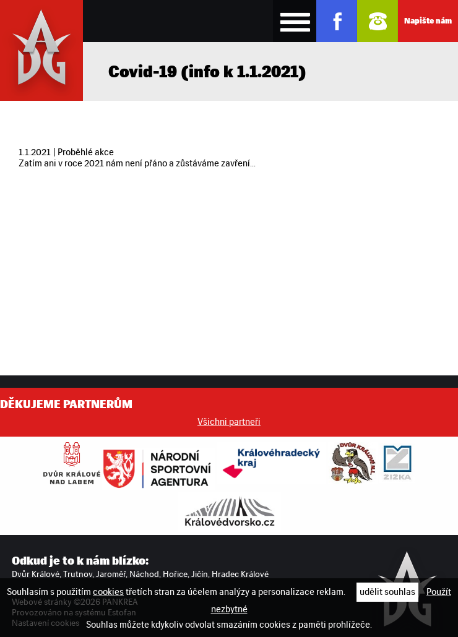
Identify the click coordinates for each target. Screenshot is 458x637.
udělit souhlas (387, 591)
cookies (108, 591)
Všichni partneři (229, 421)
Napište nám (428, 20)
